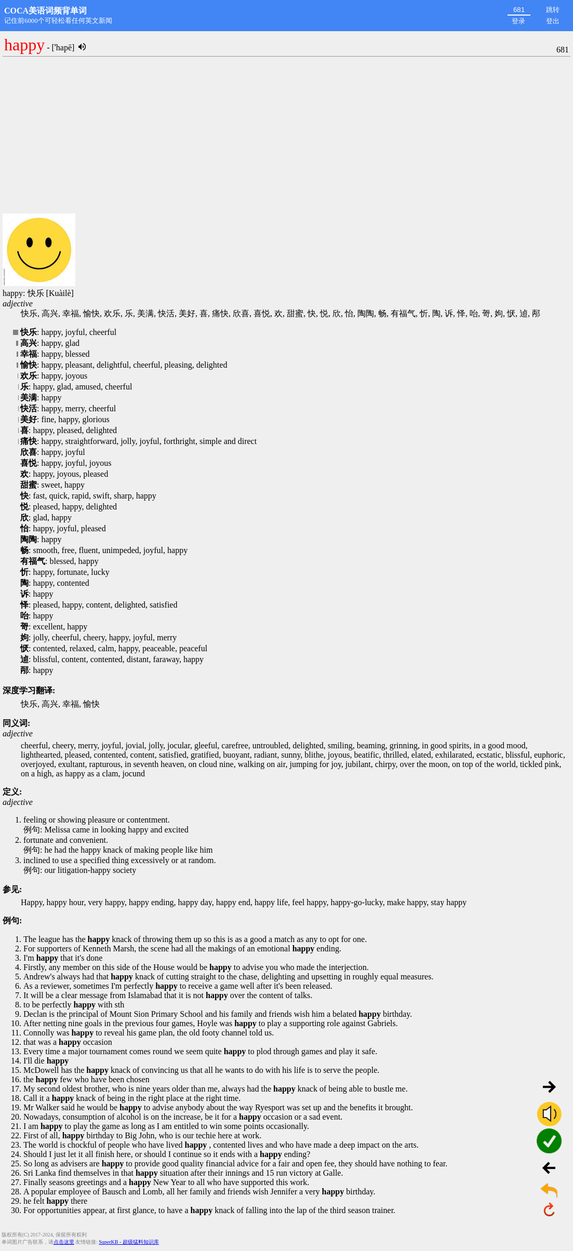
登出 (552, 21)
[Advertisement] (286, 135)
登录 (518, 21)
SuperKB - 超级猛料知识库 (129, 1242)
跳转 (552, 10)
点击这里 (64, 1242)
